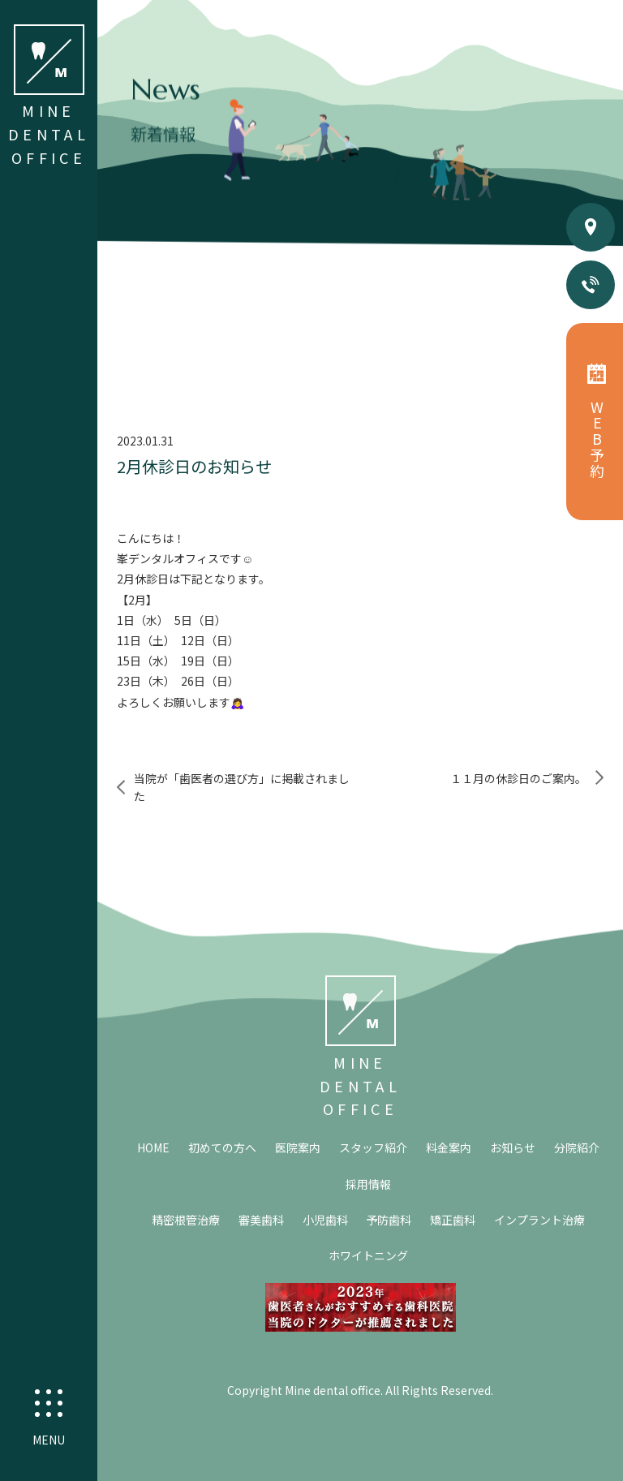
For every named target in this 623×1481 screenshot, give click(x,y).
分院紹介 (576, 1147)
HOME (153, 1147)
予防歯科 (388, 1220)
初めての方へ (222, 1147)
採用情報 (368, 1184)
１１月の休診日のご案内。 (518, 778)
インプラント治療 (539, 1220)
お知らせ (512, 1147)
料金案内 (448, 1147)
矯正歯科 (452, 1220)
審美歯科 (261, 1220)
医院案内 (297, 1147)
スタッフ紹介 (373, 1147)
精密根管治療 (186, 1220)
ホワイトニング (368, 1255)
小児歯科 (325, 1220)
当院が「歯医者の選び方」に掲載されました (242, 787)
